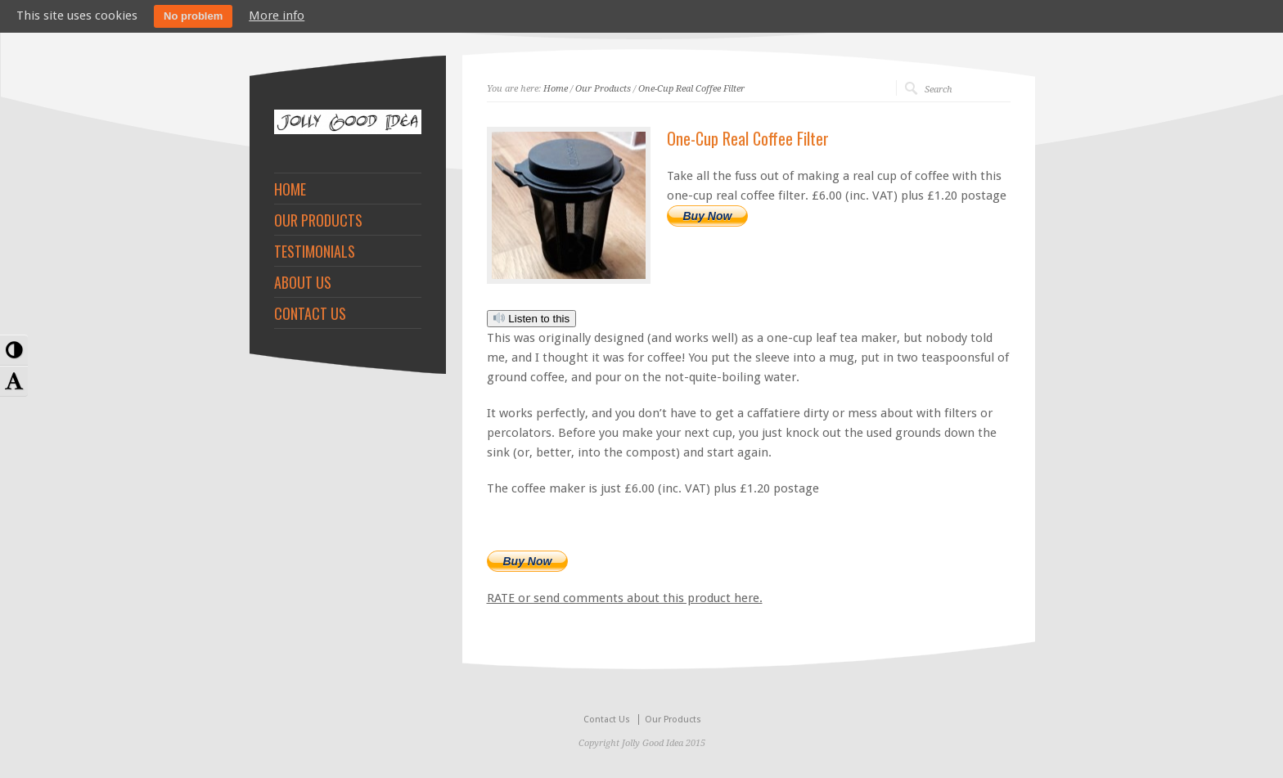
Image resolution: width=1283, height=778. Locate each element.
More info (276, 15)
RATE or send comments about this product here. (625, 598)
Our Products (603, 88)
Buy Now (707, 216)
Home (555, 88)
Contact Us (606, 719)
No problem (193, 16)
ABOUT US (302, 282)
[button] (14, 350)
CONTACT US (310, 313)
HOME (290, 189)
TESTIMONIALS (314, 251)
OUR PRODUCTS (318, 220)
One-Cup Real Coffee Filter (691, 88)
